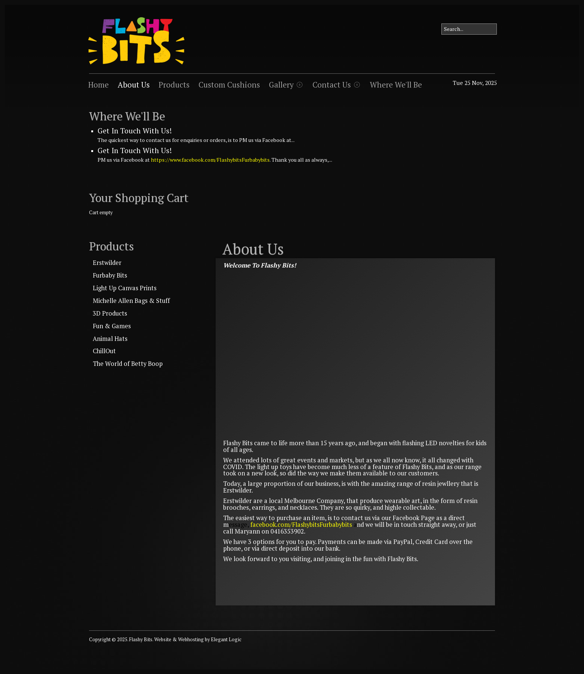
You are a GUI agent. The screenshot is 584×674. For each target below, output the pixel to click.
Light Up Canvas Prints (124, 288)
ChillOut (104, 351)
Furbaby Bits (110, 275)
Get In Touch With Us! (135, 131)
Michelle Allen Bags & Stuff (131, 301)
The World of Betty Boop (128, 364)
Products (174, 85)
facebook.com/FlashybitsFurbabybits (301, 524)
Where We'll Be (396, 85)
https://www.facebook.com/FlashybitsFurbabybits (210, 159)
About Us (134, 85)
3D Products (110, 313)
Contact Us (331, 85)
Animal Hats (110, 339)
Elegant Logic (226, 639)
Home (98, 85)
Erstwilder (107, 263)
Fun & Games (112, 326)
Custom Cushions (229, 85)
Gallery (281, 85)
